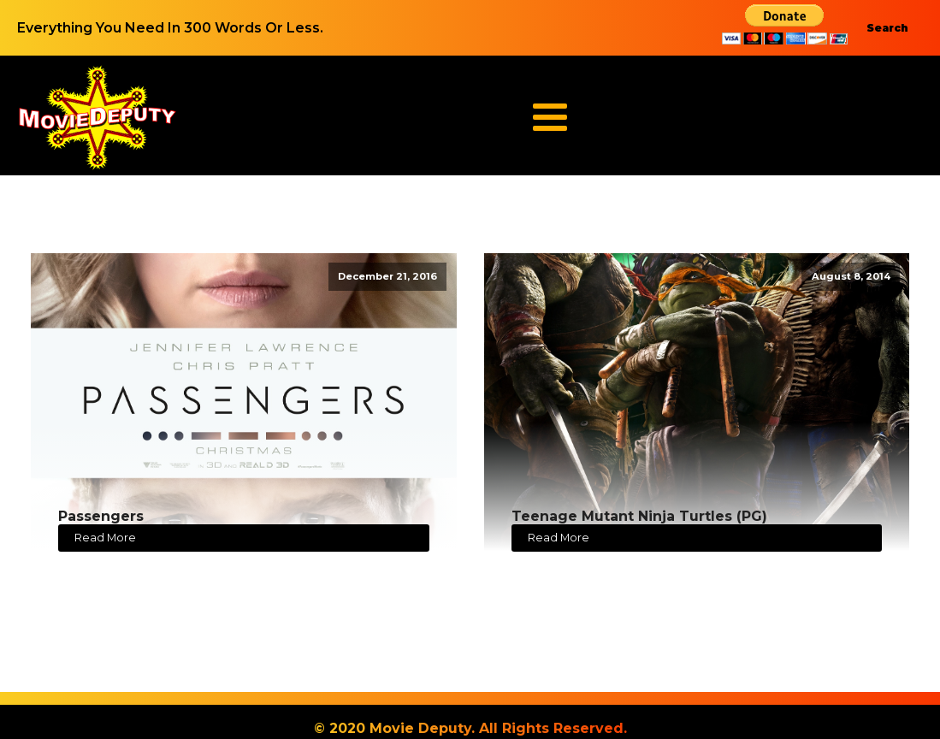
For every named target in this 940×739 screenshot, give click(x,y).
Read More (105, 537)
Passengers (101, 516)
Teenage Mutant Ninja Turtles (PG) (639, 516)
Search (887, 27)
